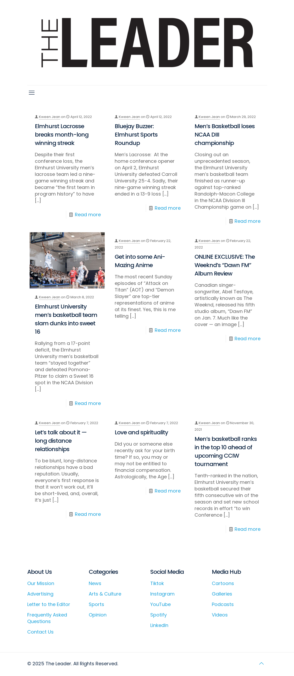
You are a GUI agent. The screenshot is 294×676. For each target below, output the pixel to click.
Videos (220, 615)
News (95, 583)
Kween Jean (49, 116)
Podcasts (223, 604)
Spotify (158, 615)
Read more (88, 214)
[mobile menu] (31, 92)
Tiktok (157, 583)
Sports (96, 604)
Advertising (40, 594)
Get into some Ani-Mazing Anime (140, 261)
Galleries (222, 594)
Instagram (162, 594)
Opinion (98, 615)
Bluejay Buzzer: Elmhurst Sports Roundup (136, 134)
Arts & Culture (105, 594)
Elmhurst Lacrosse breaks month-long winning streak (61, 134)
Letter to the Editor (48, 604)
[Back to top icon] (261, 663)
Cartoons (223, 583)
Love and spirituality (141, 432)
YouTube (160, 604)
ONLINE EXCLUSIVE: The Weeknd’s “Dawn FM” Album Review (225, 265)
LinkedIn (159, 625)
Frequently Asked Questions (47, 618)
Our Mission (40, 583)
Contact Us (40, 632)
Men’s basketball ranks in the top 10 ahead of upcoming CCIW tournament (226, 451)
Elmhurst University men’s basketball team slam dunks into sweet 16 (66, 319)
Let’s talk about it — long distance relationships (61, 440)
